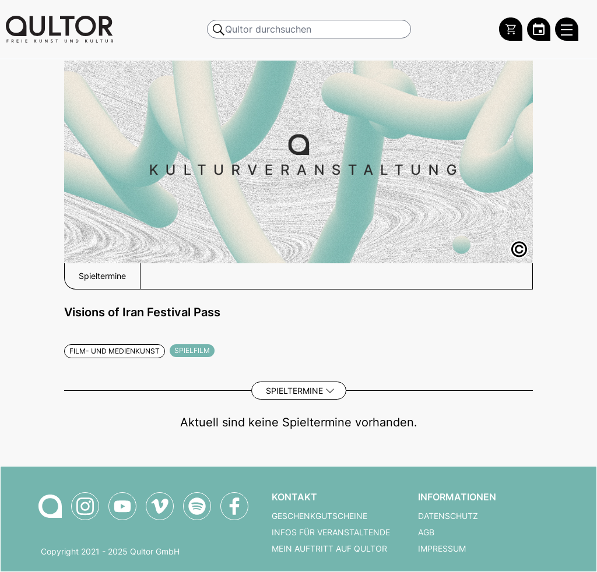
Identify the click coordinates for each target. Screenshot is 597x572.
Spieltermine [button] (102, 276)
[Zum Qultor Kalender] (538, 29)
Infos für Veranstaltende (331, 532)
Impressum (442, 548)
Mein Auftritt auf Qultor (329, 548)
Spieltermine (294, 391)
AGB (426, 532)
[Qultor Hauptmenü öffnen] (566, 29)
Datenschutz (448, 516)
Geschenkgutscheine (319, 516)
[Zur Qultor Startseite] (59, 29)
